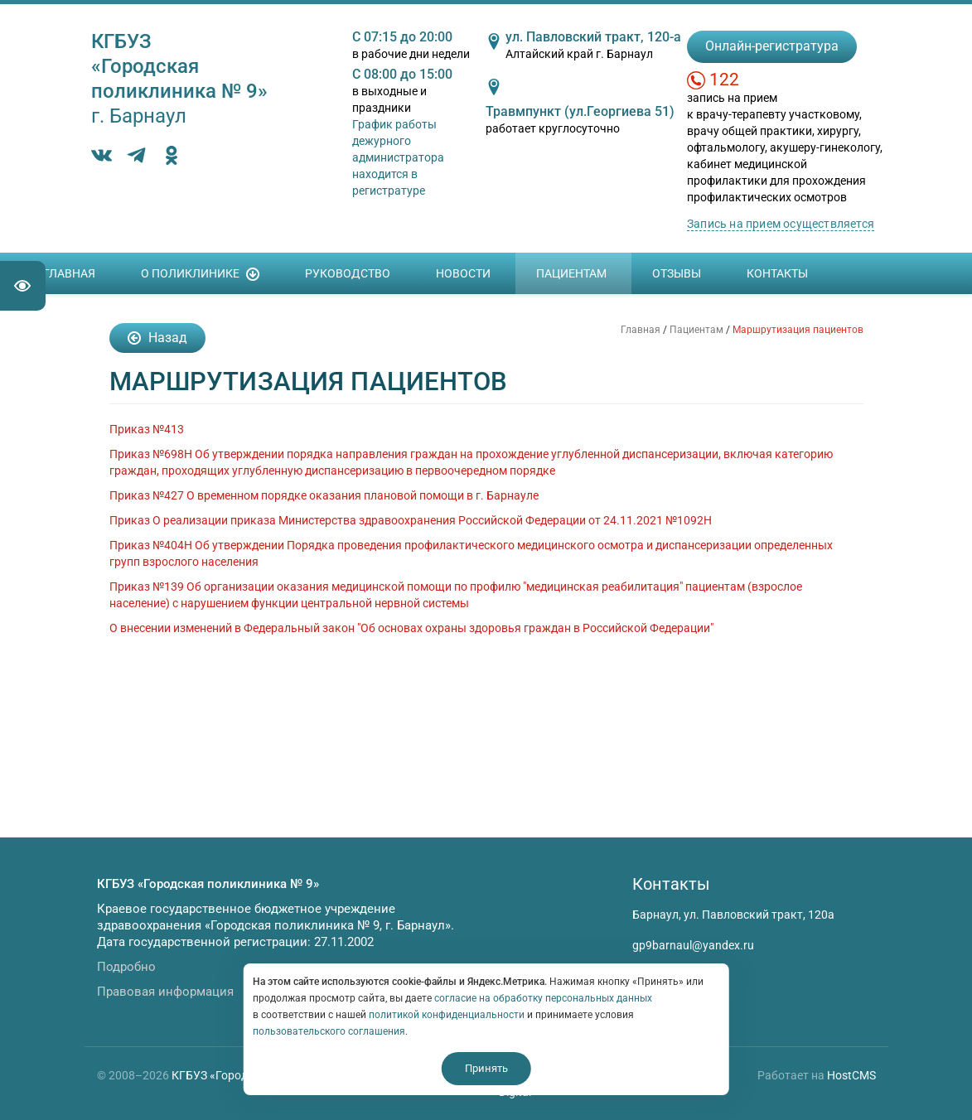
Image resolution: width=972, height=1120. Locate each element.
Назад (157, 337)
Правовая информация (165, 991)
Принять (486, 1068)
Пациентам (571, 273)
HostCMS (851, 1075)
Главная (69, 273)
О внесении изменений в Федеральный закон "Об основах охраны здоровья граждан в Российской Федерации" (411, 628)
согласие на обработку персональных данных (543, 998)
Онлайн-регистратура (772, 46)
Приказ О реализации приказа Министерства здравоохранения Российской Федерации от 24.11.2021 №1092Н (410, 520)
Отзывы (676, 273)
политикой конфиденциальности (447, 1015)
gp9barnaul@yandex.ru (693, 945)
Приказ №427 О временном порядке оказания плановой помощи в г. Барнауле (324, 495)
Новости (463, 273)
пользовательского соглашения (329, 1031)
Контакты (777, 273)
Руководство (347, 273)
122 (724, 79)
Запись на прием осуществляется (780, 223)
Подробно (126, 966)
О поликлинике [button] (200, 274)
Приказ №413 (146, 429)
